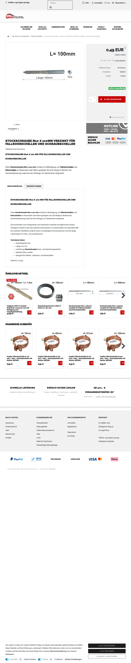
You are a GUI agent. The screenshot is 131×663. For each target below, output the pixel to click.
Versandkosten (120, 59)
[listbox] (19, 290)
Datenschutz (10, 433)
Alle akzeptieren (107, 646)
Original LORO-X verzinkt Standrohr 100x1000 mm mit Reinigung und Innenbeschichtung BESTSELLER (18, 307)
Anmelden (71, 422)
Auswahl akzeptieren (107, 656)
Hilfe (38, 433)
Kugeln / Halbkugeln (101, 27)
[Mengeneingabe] (90, 98)
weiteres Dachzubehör (117, 27)
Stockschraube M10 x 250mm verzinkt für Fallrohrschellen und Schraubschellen (111, 306)
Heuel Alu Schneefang (74, 27)
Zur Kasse (71, 435)
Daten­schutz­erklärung (58, 651)
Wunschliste (117, 116)
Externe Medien (30, 659)
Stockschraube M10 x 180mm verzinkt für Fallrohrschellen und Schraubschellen (80, 306)
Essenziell (13, 659)
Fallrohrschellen (36, 35)
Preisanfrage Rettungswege (46, 444)
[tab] (15, 185)
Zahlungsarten (41, 425)
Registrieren (72, 425)
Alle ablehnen (107, 651)
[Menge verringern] (94, 99)
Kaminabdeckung (58, 26)
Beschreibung (14, 185)
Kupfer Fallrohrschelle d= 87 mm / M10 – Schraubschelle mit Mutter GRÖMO (81, 357)
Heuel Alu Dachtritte (42, 27)
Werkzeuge (87, 26)
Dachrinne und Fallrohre (26, 27)
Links (38, 436)
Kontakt (8, 436)
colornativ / (52, 468)
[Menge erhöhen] (94, 96)
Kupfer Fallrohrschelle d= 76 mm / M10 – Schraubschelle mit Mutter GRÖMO (19, 357)
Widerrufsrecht (11, 425)
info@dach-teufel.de (106, 440)
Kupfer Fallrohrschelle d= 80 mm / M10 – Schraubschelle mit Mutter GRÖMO (50, 357)
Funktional (58, 659)
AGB (7, 429)
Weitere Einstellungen (73, 659)
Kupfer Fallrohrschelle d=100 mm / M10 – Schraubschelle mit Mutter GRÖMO (112, 357)
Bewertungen (34, 185)
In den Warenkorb (110, 98)
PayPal (45, 659)
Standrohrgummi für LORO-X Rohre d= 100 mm (49, 305)
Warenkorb (71, 431)
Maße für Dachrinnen (44, 440)
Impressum (9, 422)
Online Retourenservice (45, 429)
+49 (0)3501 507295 (22, 2)
